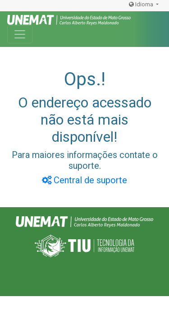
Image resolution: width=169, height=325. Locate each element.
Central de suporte (84, 180)
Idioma (142, 4)
